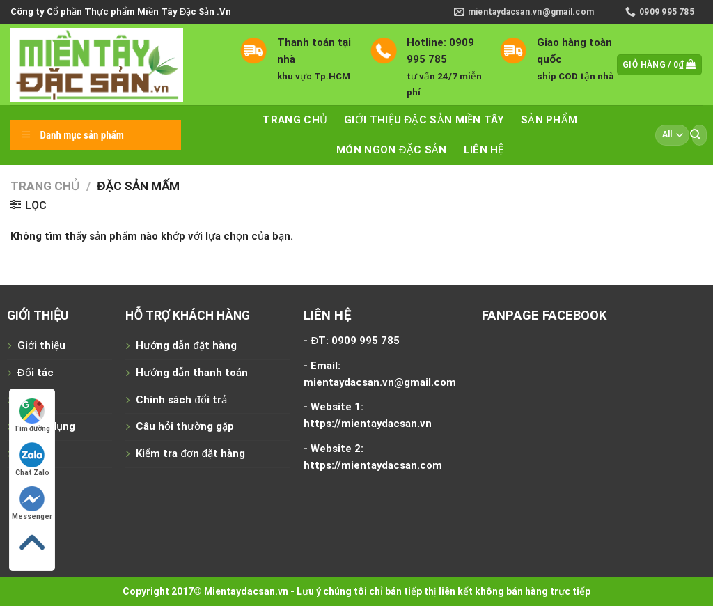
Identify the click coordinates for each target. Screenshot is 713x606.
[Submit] (695, 135)
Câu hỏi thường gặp (185, 426)
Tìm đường (32, 415)
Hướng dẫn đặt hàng (186, 345)
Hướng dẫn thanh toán (192, 372)
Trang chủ (295, 120)
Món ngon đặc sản (391, 149)
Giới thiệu (41, 345)
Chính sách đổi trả (181, 400)
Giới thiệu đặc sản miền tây (424, 120)
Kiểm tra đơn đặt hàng (190, 453)
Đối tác (35, 372)
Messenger (32, 503)
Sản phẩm (549, 120)
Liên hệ (484, 149)
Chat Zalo (32, 459)
